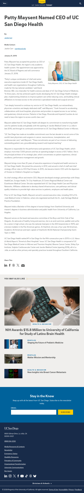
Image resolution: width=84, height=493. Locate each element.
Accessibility (63, 489)
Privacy (71, 489)
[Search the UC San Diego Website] (80, 3)
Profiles (31, 340)
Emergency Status (10, 453)
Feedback (78, 489)
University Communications (14, 467)
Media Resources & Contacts (14, 446)
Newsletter (8, 450)
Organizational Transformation (15, 464)
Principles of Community (12, 460)
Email (14, 408)
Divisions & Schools (42, 483)
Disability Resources (11, 457)
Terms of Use (53, 489)
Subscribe (65, 412)
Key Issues (8, 471)
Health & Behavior (42, 324)
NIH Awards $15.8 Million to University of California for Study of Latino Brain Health (42, 332)
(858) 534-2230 (10, 441)
